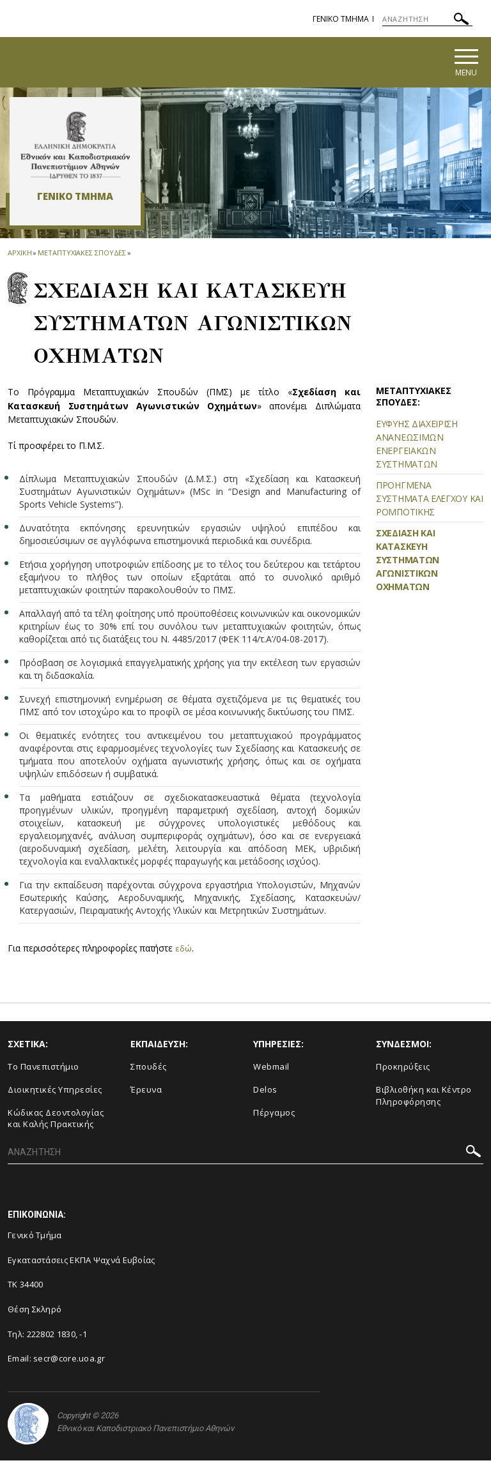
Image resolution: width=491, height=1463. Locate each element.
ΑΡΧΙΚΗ (19, 255)
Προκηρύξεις (403, 1069)
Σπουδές (148, 1069)
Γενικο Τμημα (341, 18)
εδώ (183, 950)
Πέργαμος (274, 1115)
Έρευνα (146, 1092)
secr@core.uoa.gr (69, 1361)
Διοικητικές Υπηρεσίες (55, 1092)
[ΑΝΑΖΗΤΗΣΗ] (427, 19)
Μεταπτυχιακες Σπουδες (82, 255)
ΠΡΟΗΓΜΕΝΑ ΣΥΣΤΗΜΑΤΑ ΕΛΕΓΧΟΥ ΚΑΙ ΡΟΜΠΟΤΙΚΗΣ (429, 501)
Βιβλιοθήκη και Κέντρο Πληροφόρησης (424, 1098)
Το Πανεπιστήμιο (43, 1069)
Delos (265, 1092)
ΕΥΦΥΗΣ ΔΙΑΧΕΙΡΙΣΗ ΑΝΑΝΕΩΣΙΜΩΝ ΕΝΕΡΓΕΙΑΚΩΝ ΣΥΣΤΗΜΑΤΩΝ (417, 447)
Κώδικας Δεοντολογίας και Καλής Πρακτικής (56, 1121)
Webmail (271, 1069)
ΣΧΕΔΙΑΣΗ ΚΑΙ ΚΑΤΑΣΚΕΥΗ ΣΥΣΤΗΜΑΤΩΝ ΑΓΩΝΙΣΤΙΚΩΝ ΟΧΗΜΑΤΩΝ (407, 563)
